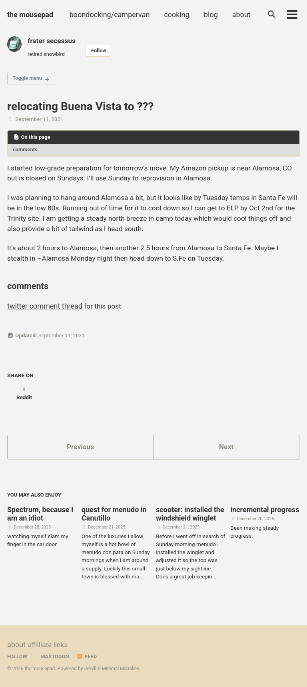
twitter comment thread (44, 314)
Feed (89, 656)
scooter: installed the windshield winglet (190, 515)
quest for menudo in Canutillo (114, 515)
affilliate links (48, 645)
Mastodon (52, 656)
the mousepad (30, 14)
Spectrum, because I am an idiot (40, 515)
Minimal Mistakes (123, 669)
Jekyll (92, 669)
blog (209, 14)
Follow (102, 51)
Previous (80, 447)
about (240, 14)
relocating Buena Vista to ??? (80, 108)
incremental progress (264, 511)
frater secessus (53, 40)
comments (26, 151)
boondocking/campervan (108, 14)
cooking (175, 14)
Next (226, 447)
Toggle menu (29, 80)
